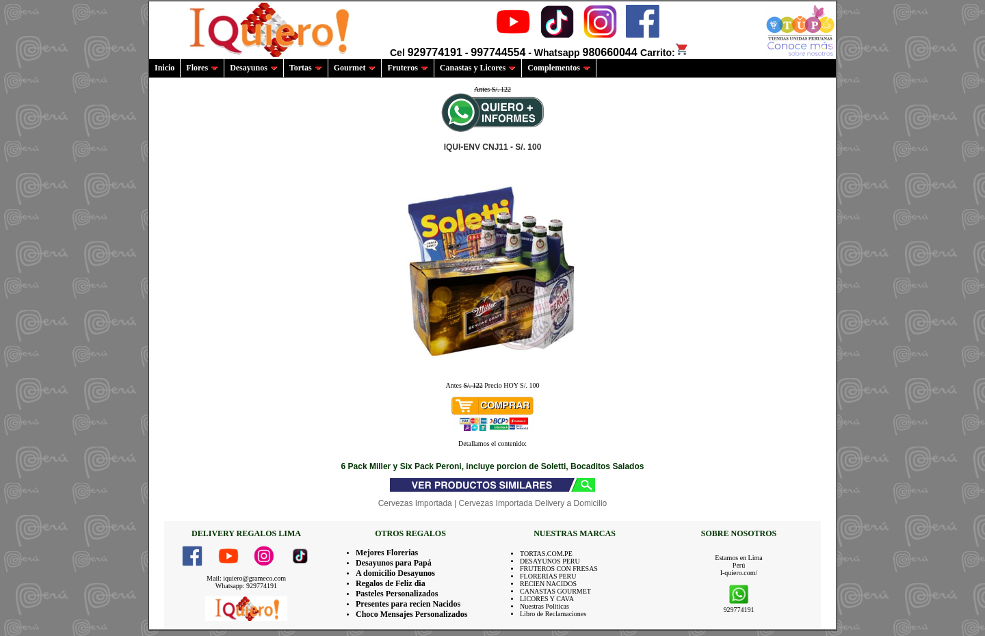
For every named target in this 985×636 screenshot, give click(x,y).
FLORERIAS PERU (548, 576)
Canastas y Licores (478, 67)
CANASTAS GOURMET (555, 591)
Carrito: (664, 52)
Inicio (164, 67)
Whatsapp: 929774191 (246, 585)
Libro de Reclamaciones (553, 614)
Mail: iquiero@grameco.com (246, 578)
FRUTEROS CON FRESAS (559, 568)
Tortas (305, 67)
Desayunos (254, 67)
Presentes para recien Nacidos (408, 604)
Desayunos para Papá (394, 563)
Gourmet (355, 67)
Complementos (558, 67)
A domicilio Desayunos (395, 573)
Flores (202, 67)
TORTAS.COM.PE (546, 553)
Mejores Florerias (387, 552)
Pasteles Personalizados (397, 593)
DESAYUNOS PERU (550, 561)
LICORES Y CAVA (547, 598)
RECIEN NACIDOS (548, 583)
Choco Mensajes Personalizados (411, 614)
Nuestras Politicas (544, 606)
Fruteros (407, 67)
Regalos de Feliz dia (390, 583)
